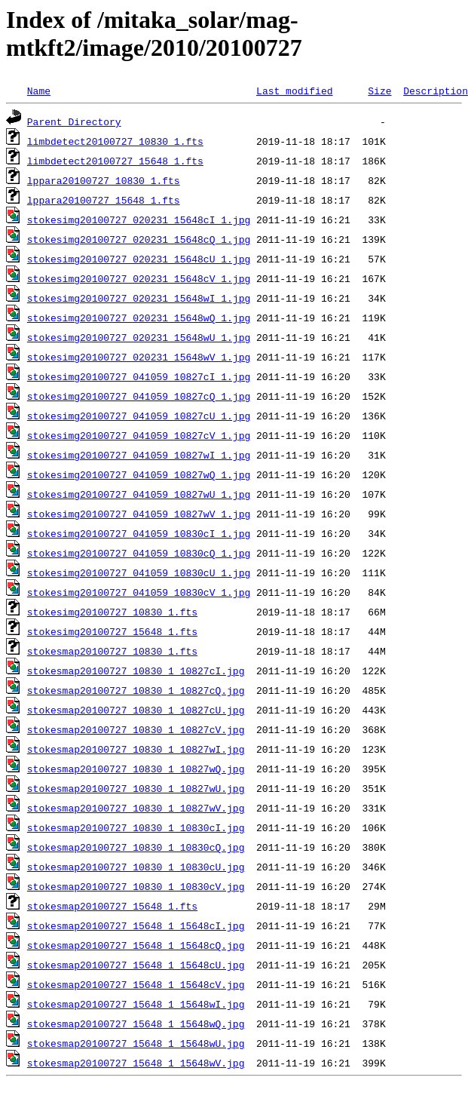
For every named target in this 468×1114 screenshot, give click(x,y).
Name (38, 90)
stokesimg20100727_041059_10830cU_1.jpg (138, 572)
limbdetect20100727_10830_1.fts (115, 141)
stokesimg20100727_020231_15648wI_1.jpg (138, 298)
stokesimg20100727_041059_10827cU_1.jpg (138, 415)
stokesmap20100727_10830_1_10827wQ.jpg (136, 768)
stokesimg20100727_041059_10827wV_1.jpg (138, 513)
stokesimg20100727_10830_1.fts (112, 611)
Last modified (294, 90)
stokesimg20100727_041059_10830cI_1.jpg (138, 533)
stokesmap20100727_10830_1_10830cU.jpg (136, 866)
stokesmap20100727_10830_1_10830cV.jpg (136, 886)
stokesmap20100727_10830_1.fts (112, 651)
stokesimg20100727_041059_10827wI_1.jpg (138, 455)
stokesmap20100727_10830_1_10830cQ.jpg (136, 847)
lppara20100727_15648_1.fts (103, 200)
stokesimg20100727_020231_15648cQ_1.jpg (138, 239)
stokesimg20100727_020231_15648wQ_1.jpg (138, 317)
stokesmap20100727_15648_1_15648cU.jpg (136, 964)
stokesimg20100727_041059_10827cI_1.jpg (138, 376)
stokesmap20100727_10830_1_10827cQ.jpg (136, 690)
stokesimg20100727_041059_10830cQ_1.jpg (138, 553)
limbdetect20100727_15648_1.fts (115, 160)
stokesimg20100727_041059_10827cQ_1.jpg (138, 396)
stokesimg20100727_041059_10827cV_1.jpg (138, 435)
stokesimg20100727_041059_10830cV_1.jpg (138, 592)
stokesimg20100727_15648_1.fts (112, 631)
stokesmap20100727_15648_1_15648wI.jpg (136, 1004)
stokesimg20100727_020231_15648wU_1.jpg (138, 337)
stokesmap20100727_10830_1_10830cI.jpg (136, 827)
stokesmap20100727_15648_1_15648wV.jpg (136, 1063)
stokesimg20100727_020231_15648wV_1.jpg (138, 357)
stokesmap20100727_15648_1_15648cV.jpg (136, 984)
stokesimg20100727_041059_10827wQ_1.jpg (138, 474)
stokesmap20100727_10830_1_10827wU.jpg (136, 788)
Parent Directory (74, 121)
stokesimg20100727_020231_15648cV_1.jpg (138, 278)
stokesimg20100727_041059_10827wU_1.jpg (138, 494)
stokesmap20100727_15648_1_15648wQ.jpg (136, 1023)
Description (435, 90)
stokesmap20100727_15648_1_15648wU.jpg (136, 1043)
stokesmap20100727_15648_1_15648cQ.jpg (136, 945)
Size (379, 90)
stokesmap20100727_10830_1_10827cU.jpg (136, 710)
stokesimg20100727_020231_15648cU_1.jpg (138, 258)
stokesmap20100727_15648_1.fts (112, 906)
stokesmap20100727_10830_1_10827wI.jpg (136, 749)
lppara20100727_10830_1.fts (103, 180)
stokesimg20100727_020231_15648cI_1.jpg (138, 219)
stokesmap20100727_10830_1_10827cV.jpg (136, 729)
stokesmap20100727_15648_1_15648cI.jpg (136, 925)
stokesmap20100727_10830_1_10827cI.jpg (136, 670)
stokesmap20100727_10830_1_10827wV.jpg (136, 808)
